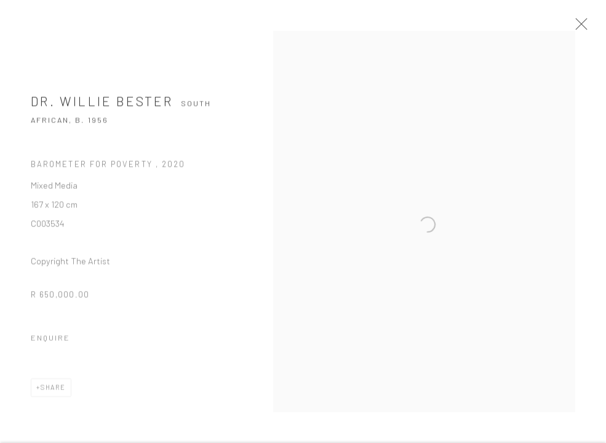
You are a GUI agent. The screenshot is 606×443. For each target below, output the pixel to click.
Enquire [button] (50, 342)
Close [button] (585, 27)
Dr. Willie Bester (102, 105)
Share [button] (53, 392)
